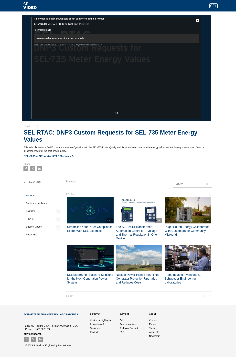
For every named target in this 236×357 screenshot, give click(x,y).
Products (94, 332)
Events (152, 324)
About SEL (31, 234)
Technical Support (129, 328)
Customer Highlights (36, 203)
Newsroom (154, 336)
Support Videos (34, 226)
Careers (153, 320)
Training (153, 328)
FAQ (122, 332)
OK (118, 113)
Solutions (30, 211)
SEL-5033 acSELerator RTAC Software (49, 156)
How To (29, 219)
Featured (30, 195)
